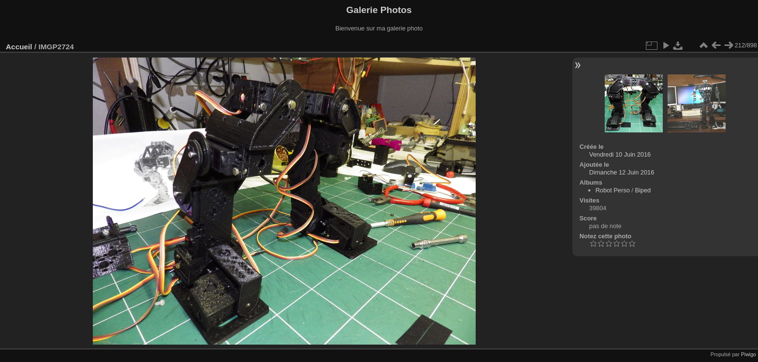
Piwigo (748, 354)
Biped (643, 190)
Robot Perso (613, 190)
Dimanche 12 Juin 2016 (621, 172)
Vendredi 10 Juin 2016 (620, 154)
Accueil (19, 47)
